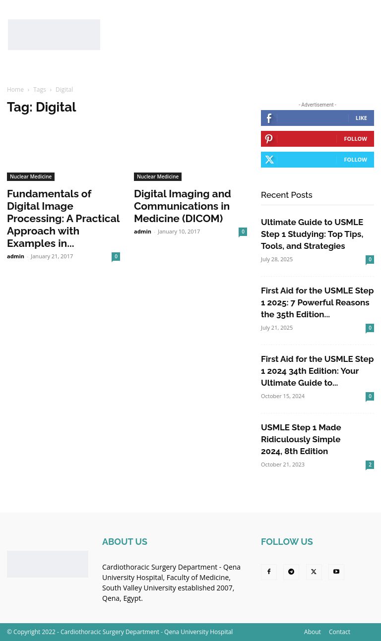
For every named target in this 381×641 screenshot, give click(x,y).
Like (361, 117)
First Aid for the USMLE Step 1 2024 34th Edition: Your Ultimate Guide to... (317, 371)
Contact (339, 632)
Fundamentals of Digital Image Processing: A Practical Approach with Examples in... (63, 218)
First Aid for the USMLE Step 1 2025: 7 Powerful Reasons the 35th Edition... (317, 302)
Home (15, 89)
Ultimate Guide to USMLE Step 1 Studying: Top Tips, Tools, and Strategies (312, 234)
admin (15, 256)
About (312, 632)
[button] (361, 67)
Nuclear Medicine (31, 176)
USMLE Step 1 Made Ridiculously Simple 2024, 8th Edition (301, 439)
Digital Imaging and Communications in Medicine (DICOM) (182, 206)
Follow (355, 138)
